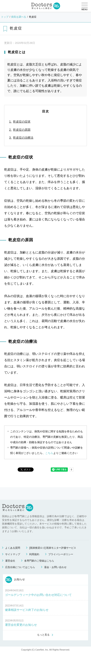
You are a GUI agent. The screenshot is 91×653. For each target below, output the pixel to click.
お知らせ (15, 579)
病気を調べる (18, 16)
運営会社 (10, 560)
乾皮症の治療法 (23, 137)
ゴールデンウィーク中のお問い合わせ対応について (38, 594)
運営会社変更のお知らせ (21, 624)
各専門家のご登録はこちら (39, 560)
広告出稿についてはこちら (20, 567)
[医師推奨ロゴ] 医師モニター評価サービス (52, 547)
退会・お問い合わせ (55, 567)
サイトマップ (12, 554)
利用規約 (34, 554)
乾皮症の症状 (21, 121)
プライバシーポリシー (60, 554)
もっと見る (43, 634)
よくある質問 (12, 547)
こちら (49, 453)
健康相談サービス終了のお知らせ (27, 609)
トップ (4, 16)
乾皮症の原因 (21, 129)
